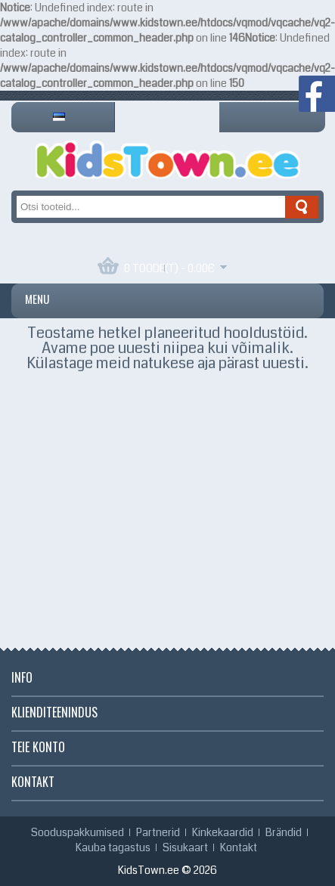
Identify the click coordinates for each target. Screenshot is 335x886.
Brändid (283, 832)
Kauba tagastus (113, 847)
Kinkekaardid (222, 832)
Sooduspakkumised (77, 832)
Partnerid (158, 832)
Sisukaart (185, 847)
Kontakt (238, 847)
